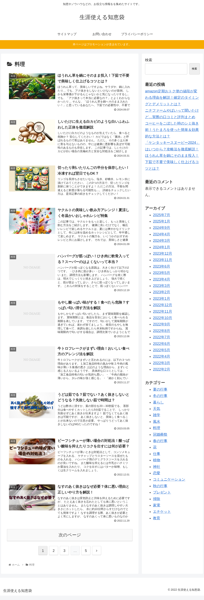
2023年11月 (162, 260)
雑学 (156, 415)
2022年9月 (161, 324)
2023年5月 (161, 273)
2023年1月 (161, 299)
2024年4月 (161, 234)
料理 (156, 428)
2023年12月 (162, 253)
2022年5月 (161, 350)
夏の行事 (160, 389)
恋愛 (156, 473)
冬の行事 (160, 396)
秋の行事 (160, 486)
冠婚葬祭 (160, 434)
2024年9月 (161, 228)
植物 (156, 460)
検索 (148, 60)
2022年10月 (162, 318)
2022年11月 (162, 312)
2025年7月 (161, 215)
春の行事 (160, 441)
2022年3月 (161, 363)
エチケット (162, 512)
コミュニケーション (169, 479)
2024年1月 (161, 247)
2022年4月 (161, 356)
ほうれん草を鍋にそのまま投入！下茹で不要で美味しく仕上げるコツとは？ (172, 162)
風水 (156, 422)
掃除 (156, 499)
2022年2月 (161, 369)
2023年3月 (161, 286)
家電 (156, 505)
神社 (156, 467)
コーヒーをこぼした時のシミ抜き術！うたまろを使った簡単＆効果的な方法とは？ (172, 129)
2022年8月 (161, 331)
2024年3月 (161, 241)
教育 (156, 518)
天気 (156, 409)
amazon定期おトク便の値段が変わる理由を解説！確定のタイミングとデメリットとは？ (172, 97)
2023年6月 (161, 266)
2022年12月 (162, 305)
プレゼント (162, 492)
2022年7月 (161, 337)
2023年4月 (161, 279)
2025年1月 (161, 221)
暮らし (158, 402)
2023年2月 (161, 292)
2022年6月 (161, 344)
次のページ (70, 539)
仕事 (156, 454)
